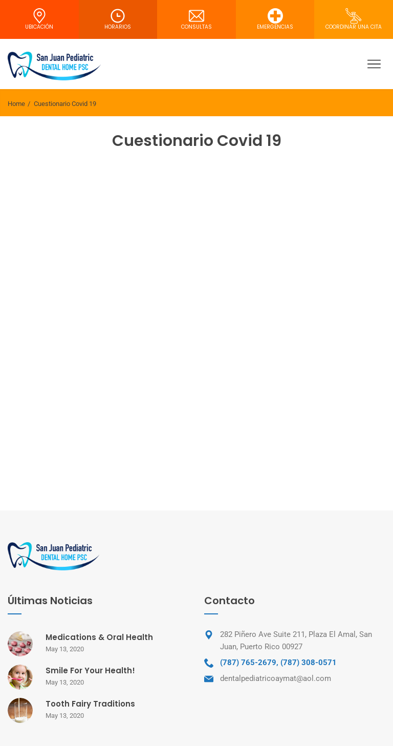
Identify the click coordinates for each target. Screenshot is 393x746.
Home (16, 104)
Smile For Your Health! (90, 670)
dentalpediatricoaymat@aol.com (275, 678)
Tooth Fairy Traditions (90, 703)
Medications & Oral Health (99, 637)
